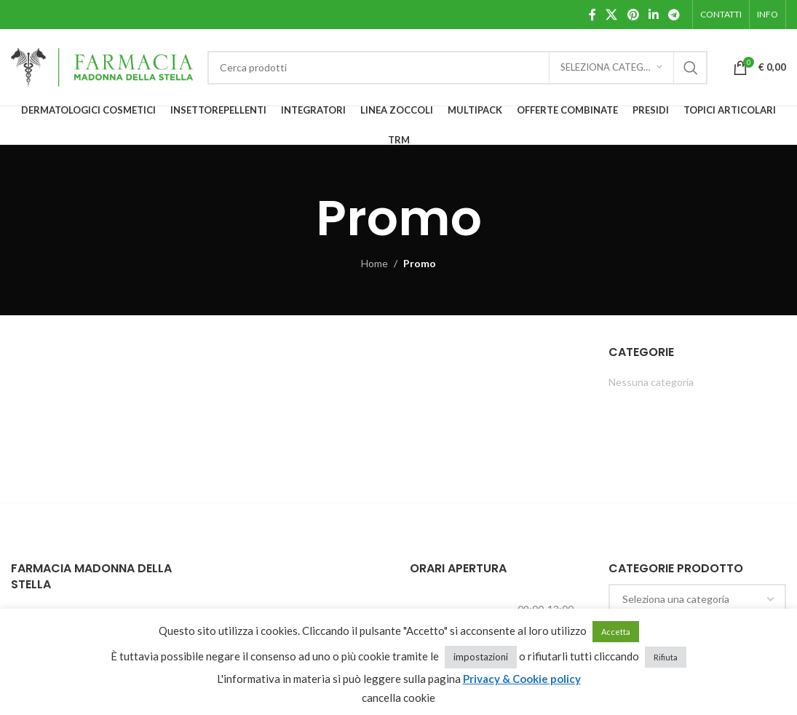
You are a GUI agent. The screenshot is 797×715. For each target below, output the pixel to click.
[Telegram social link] (674, 14)
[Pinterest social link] (632, 14)
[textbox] (697, 599)
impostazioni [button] (480, 657)
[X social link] (611, 14)
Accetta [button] (615, 631)
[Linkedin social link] (653, 14)
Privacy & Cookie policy (522, 678)
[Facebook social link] (592, 14)
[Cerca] (457, 67)
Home (374, 263)
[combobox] (697, 599)
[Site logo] (102, 66)
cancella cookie (398, 697)
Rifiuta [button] (666, 657)
